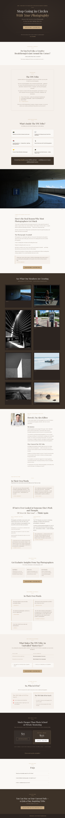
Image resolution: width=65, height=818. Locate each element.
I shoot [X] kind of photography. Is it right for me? (26, 778)
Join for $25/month (23, 738)
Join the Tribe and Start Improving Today (32, 807)
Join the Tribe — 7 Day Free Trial (32, 27)
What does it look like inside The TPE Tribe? (24, 773)
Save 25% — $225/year (42, 740)
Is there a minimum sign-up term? (23, 782)
